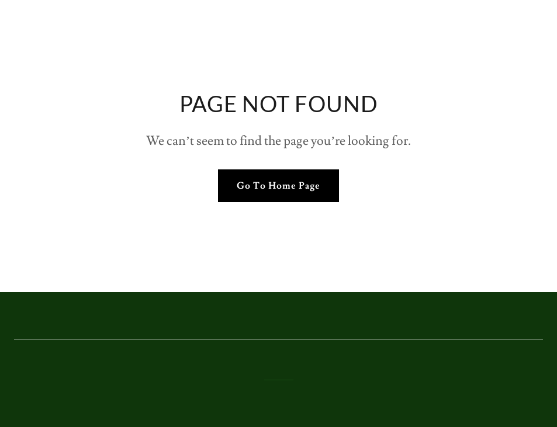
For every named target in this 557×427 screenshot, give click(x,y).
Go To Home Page (278, 186)
